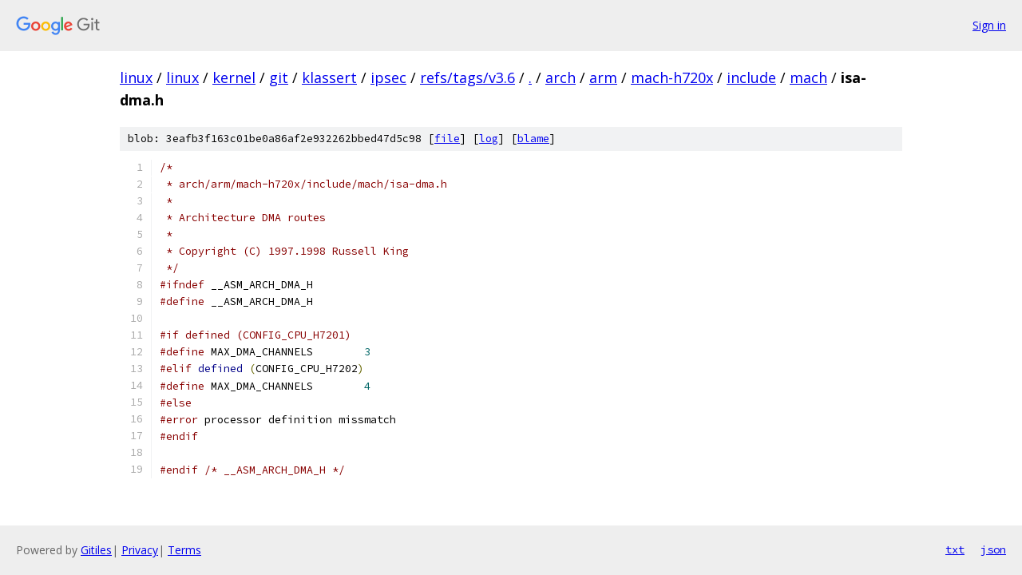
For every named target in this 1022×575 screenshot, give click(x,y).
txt (955, 549)
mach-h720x (672, 77)
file (447, 138)
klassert (329, 77)
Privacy (139, 549)
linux (136, 77)
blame (533, 138)
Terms (184, 549)
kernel (234, 77)
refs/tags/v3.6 (467, 77)
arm (603, 77)
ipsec (388, 77)
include (751, 77)
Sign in (989, 25)
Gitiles (96, 549)
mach (808, 77)
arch (560, 77)
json (993, 549)
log (488, 138)
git (278, 77)
